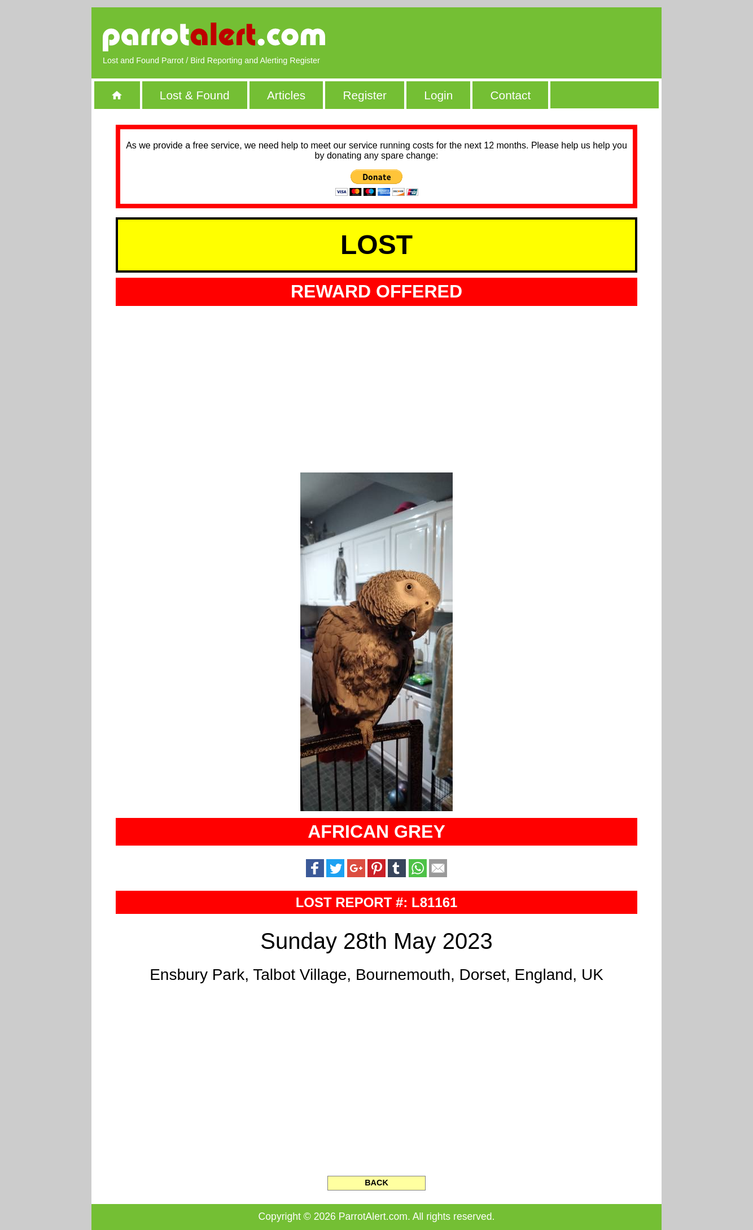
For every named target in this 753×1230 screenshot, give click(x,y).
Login (438, 95)
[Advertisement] (520, 37)
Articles (286, 95)
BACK (376, 1182)
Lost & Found (195, 95)
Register (364, 95)
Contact (511, 95)
